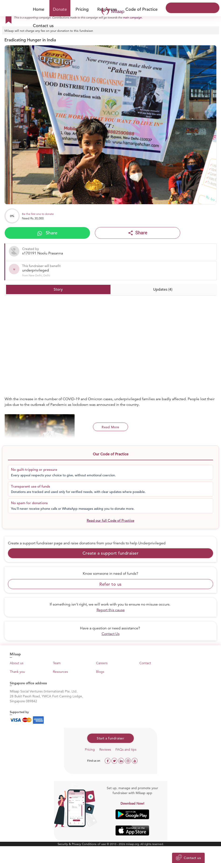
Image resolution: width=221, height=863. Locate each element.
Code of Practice (141, 9)
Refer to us (110, 584)
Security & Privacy (70, 844)
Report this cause (111, 610)
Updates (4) (162, 289)
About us (16, 663)
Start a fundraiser (110, 738)
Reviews (105, 749)
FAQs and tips (125, 749)
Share (47, 233)
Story (58, 289)
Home (38, 9)
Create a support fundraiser (111, 553)
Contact (145, 663)
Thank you (17, 672)
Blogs (100, 672)
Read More (110, 427)
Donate (60, 9)
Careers (101, 663)
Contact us (43, 25)
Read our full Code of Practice (110, 520)
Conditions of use (94, 844)
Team (57, 663)
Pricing (82, 9)
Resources (60, 672)
